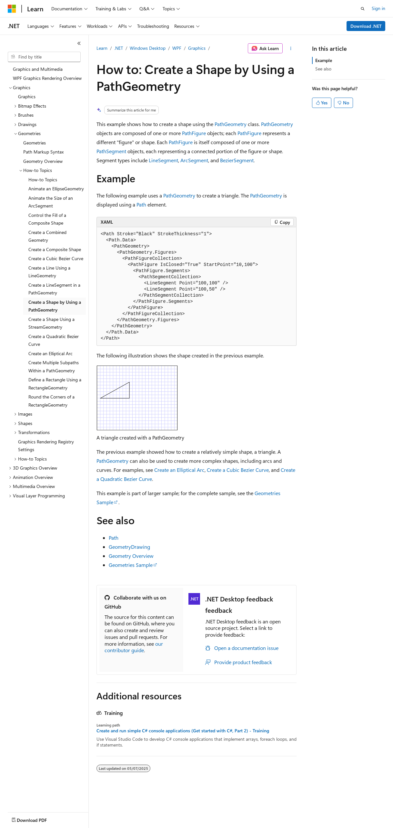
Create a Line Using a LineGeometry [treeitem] (49, 272)
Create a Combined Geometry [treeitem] (47, 236)
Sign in (378, 8)
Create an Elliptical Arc (179, 469)
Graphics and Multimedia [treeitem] (38, 69)
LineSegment (163, 160)
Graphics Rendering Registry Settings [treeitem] (46, 446)
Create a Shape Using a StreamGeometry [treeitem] (51, 323)
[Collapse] (79, 43)
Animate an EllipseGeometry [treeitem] (56, 189)
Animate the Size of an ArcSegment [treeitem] (50, 202)
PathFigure (194, 133)
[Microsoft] (12, 9)
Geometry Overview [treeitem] (43, 161)
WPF (176, 48)
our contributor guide (134, 647)
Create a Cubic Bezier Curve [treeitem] (55, 258)
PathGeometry (231, 124)
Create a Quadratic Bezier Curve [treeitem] (53, 340)
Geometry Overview (131, 555)
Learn (101, 48)
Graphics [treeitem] (26, 96)
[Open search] (362, 9)
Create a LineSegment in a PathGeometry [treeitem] (54, 289)
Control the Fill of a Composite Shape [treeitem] (47, 219)
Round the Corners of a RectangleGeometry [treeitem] (51, 401)
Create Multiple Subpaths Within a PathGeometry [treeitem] (53, 366)
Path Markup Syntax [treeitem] (43, 152)
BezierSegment (237, 160)
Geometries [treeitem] (34, 143)
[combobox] (44, 57)
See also (323, 69)
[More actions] (291, 48)
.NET (118, 48)
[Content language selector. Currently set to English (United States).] (37, 818)
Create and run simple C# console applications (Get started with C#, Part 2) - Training (182, 731)
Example (323, 60)
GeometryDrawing (129, 546)
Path (141, 204)
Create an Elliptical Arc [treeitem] (50, 353)
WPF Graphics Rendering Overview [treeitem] (47, 78)
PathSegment (111, 151)
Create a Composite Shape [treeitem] (54, 249)
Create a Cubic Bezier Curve (238, 469)
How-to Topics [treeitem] (42, 179)
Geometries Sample (131, 564)
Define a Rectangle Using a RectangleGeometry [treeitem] (54, 384)
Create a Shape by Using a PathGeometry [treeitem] (54, 306)
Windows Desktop (148, 48)
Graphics (197, 48)
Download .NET (366, 26)
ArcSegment (194, 160)
